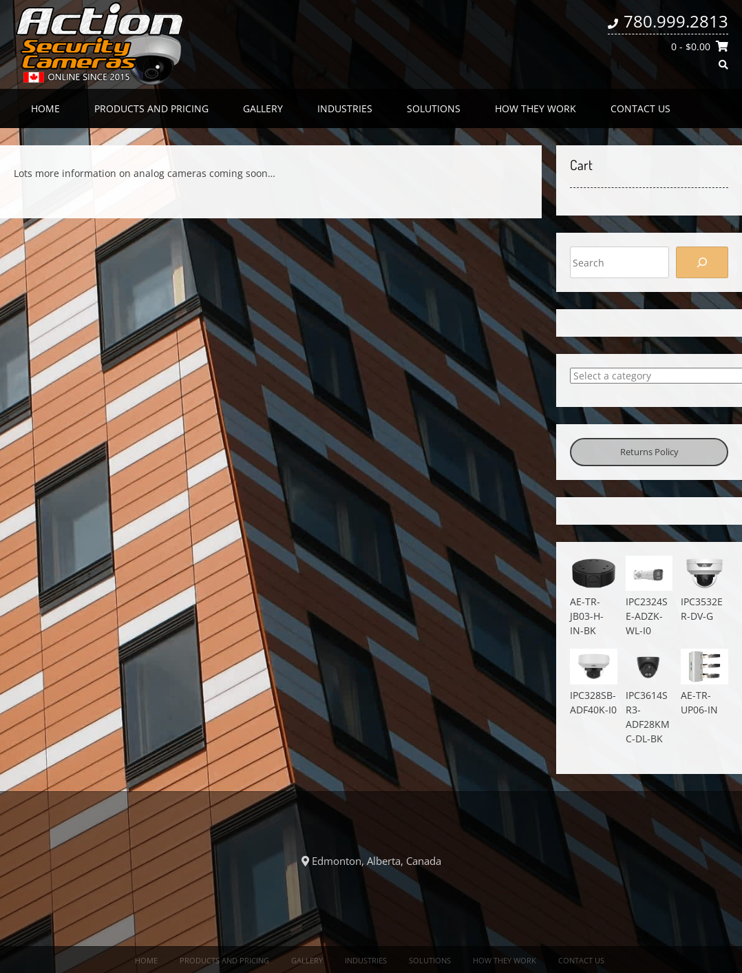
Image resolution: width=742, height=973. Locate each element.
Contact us (640, 108)
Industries (344, 108)
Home (45, 108)
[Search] (702, 262)
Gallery (263, 108)
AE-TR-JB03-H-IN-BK (587, 616)
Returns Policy (649, 452)
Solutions (433, 108)
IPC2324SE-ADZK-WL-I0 (647, 616)
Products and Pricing (151, 108)
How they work (535, 108)
